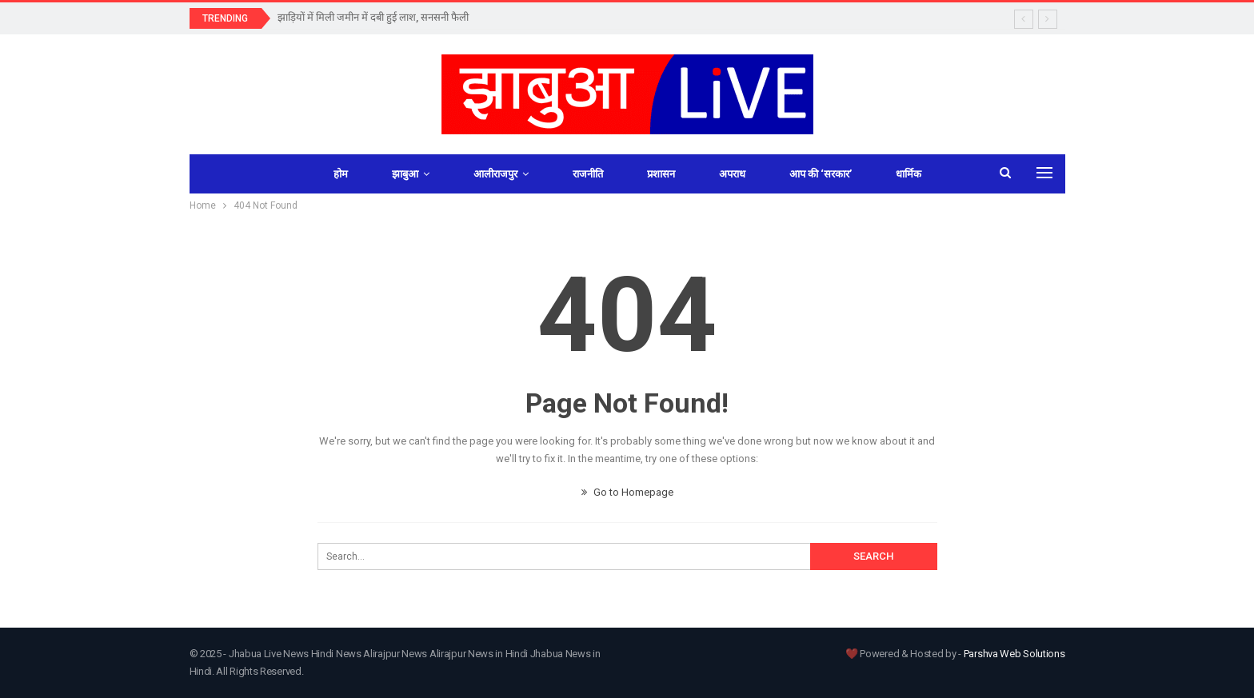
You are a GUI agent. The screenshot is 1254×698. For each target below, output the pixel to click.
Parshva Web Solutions (1014, 654)
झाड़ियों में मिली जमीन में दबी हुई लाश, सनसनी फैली (373, 17)
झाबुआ (405, 174)
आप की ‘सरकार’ (820, 174)
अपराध (732, 174)
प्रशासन (661, 174)
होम (340, 174)
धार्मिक (908, 174)
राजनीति (588, 174)
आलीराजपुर (495, 174)
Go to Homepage (627, 492)
